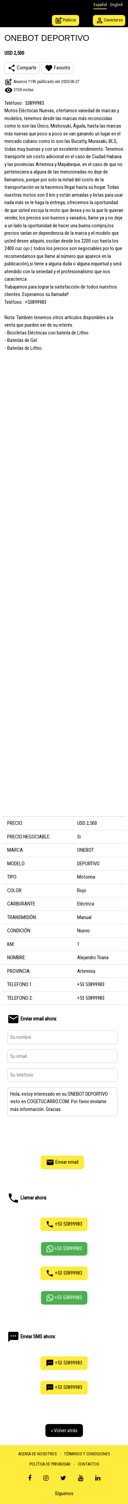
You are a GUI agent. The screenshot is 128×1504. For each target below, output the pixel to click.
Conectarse (109, 20)
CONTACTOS (88, 1464)
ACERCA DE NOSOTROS (37, 1454)
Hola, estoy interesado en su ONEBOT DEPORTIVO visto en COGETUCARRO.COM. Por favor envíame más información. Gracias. (62, 1101)
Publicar (65, 20)
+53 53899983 (64, 1224)
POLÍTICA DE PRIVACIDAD (50, 1464)
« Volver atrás (64, 1430)
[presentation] (62, 1135)
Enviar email (62, 1162)
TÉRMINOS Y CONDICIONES (87, 1454)
